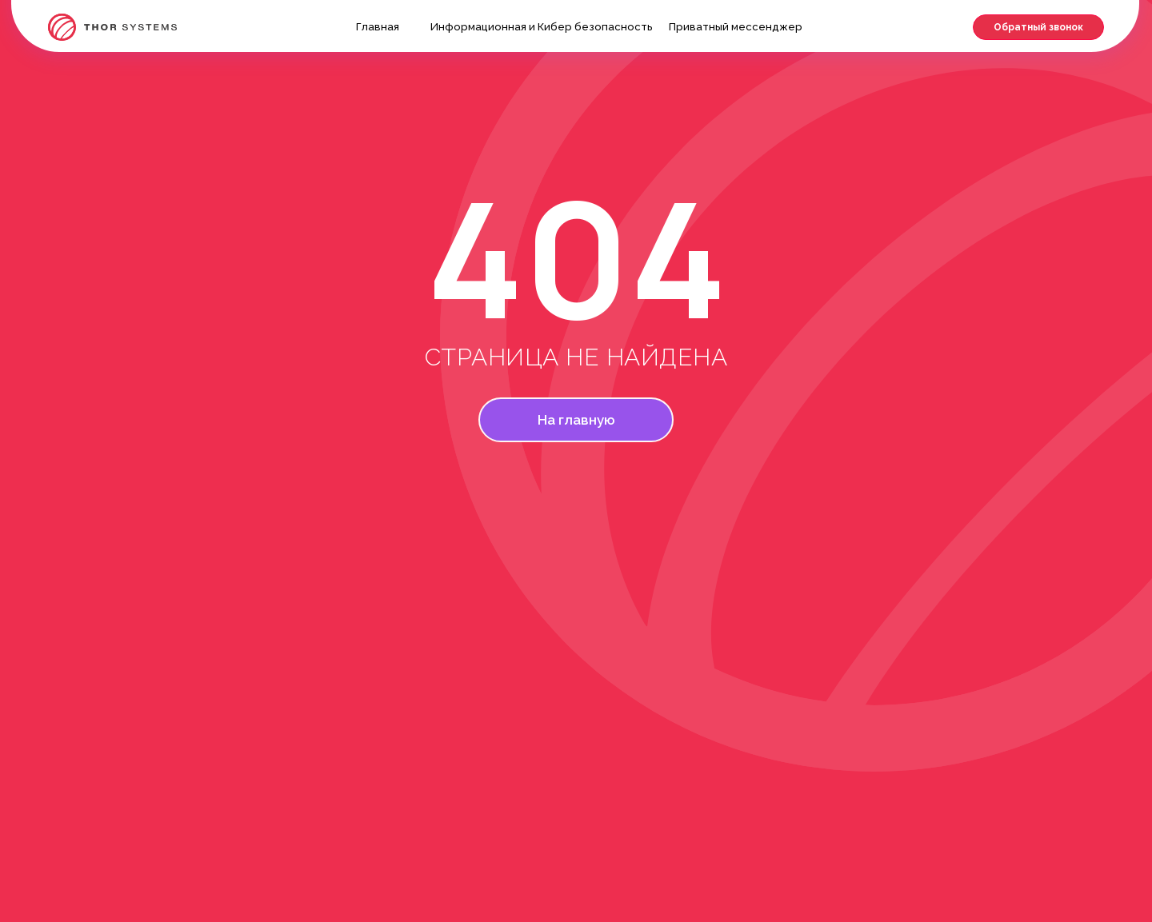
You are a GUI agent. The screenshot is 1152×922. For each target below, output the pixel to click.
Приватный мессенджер (735, 27)
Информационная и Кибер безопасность (541, 27)
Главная (377, 27)
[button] (1038, 27)
